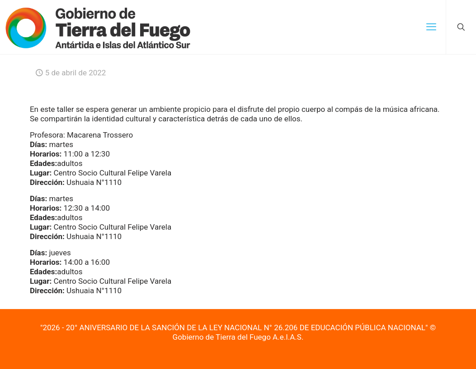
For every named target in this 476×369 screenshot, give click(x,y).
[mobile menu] (431, 27)
